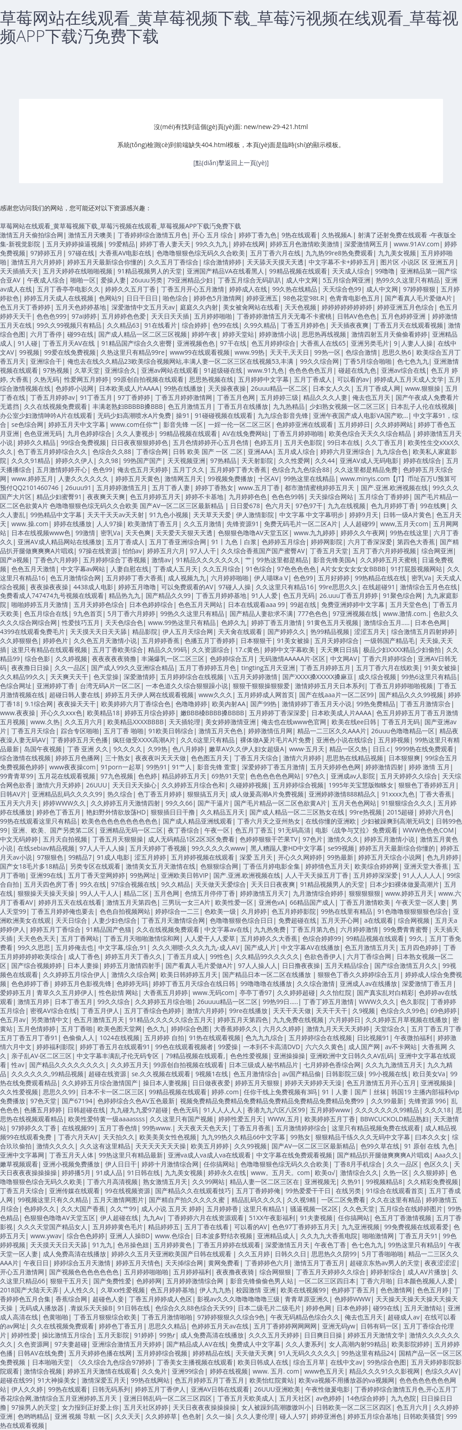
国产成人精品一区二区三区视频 (142, 334)
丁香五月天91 (418, 1235)
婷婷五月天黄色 (138, 478)
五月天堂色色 (409, 604)
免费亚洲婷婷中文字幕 (352, 604)
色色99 (102, 469)
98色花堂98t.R (303, 298)
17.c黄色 (247, 649)
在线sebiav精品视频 (46, 848)
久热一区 (395, 1172)
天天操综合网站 (331, 496)
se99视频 (341, 848)
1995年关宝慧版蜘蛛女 (360, 785)
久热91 (351, 1181)
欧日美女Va (429, 1073)
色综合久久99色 (402, 1010)
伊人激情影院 (255, 514)
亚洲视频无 (320, 1181)
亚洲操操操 (289, 1055)
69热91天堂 (228, 776)
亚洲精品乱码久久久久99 (67, 794)
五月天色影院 (303, 442)
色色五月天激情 (33, 569)
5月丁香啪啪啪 (382, 1254)
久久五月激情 (203, 523)
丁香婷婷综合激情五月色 (152, 235)
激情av (161, 559)
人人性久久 (79, 1290)
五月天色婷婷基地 (80, 307)
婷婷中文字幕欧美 (289, 649)
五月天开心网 (340, 920)
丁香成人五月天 (175, 569)
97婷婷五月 (46, 253)
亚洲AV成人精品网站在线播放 (59, 541)
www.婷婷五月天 (409, 893)
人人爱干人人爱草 (210, 938)
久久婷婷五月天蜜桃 (388, 559)
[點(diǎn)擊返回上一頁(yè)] (230, 162)
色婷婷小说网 (74, 388)
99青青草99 (16, 776)
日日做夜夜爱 (211, 1082)
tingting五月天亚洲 (268, 667)
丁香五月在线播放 (242, 406)
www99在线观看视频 (200, 352)
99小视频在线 (388, 1073)
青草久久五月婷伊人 (65, 992)
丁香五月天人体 (71, 1155)
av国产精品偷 (301, 1073)
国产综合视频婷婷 (36, 965)
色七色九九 (413, 361)
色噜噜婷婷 (191, 703)
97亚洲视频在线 (355, 613)
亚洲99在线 (46, 875)
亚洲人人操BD (130, 1235)
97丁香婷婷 (134, 397)
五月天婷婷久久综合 (408, 776)
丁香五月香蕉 (252, 1128)
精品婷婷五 (164, 1226)
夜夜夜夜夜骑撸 (114, 658)
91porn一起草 (121, 767)
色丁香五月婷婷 (160, 794)
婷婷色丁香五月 (59, 812)
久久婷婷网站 (394, 424)
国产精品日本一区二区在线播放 (267, 974)
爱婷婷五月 (16, 992)
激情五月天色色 (221, 731)
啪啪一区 (83, 280)
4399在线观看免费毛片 (32, 631)
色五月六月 (412, 1407)
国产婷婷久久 (286, 631)
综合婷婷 (194, 325)
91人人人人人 (422, 875)
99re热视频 (365, 812)
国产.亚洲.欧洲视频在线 (394, 487)
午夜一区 (217, 830)
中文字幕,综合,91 (122, 947)
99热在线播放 (183, 388)
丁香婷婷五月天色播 (79, 740)
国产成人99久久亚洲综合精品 (132, 667)
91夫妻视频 (316, 1217)
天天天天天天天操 (160, 1146)
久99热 (157, 749)
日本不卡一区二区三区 (112, 1092)
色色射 (191, 1416)
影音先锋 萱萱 (217, 767)
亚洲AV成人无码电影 (369, 460)
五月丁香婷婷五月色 (207, 667)
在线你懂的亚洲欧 (330, 821)
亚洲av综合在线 (403, 370)
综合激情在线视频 (25, 758)
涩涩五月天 (370, 631)
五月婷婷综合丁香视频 (114, 559)
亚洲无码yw (339, 1326)
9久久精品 (175, 884)
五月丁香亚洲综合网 (177, 541)
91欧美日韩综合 (171, 731)
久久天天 (127, 1416)
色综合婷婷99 (321, 938)
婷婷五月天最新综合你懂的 (105, 262)
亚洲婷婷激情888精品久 (342, 794)
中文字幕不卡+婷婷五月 (342, 262)
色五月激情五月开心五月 (381, 1082)
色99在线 (226, 325)
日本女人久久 (332, 388)
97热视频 (56, 370)
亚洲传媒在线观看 (74, 1190)
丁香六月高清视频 (112, 1181)
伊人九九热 (215, 1290)
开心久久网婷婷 (300, 857)
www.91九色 (266, 370)
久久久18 (438, 1110)
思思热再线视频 (324, 334)
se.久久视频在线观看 (161, 1073)
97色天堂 (43, 1101)
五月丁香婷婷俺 (258, 1190)
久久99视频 (250, 1146)
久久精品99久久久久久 (267, 956)
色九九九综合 (264, 1037)
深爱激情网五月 (366, 244)
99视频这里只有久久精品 (53, 1199)
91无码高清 (294, 830)
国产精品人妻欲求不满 (261, 613)
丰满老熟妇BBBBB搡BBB (127, 406)
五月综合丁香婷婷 (384, 496)
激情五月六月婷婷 (36, 262)
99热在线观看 (67, 1389)
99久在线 (93, 884)
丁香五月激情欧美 (365, 902)
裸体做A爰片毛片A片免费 (275, 740)
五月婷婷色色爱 (124, 316)
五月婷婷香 (222, 1208)
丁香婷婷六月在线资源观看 (206, 1217)
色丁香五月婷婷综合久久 (52, 451)
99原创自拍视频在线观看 (148, 379)
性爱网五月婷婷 (86, 379)
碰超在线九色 (357, 370)
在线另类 (348, 1190)
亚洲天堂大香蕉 (426, 866)
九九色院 (403, 1398)
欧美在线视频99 (303, 1290)
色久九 (156, 1028)
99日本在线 (343, 442)
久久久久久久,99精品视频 (47, 1073)
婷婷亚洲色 (326, 1416)
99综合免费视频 (83, 442)
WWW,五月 (283, 1119)
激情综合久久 (359, 1172)
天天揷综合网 (184, 1263)
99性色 (220, 956)
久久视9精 (301, 1199)
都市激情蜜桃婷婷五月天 (320, 487)
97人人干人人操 (102, 848)
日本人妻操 (83, 965)
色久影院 (412, 1001)
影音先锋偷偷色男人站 (261, 1281)
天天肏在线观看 (240, 631)
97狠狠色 (50, 857)
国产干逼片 (213, 803)
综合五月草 (309, 1362)
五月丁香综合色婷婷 (152, 1010)
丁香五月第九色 (313, 929)
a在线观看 (378, 920)
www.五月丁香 (259, 487)
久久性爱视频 (19, 1092)
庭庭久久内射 (199, 307)
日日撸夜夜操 (301, 965)
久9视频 (363, 1010)
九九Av (153, 1217)
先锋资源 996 (427, 1101)
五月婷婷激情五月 (122, 487)
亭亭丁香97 (256, 992)
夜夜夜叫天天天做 (160, 758)
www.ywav (45, 1235)
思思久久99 (59, 1092)
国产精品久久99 (168, 595)
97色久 (315, 776)
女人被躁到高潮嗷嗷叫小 (276, 1407)
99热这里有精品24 (368, 1353)
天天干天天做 (292, 1010)
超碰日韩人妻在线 (74, 694)
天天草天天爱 (212, 514)
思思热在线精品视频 (354, 758)
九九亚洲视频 (360, 1226)
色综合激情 (361, 352)
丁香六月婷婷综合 (387, 658)
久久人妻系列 (304, 1344)
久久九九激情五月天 (393, 1064)
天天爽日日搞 (339, 649)
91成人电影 (113, 857)
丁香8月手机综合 (358, 1164)
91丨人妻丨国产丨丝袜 (354, 1092)
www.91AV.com (416, 244)
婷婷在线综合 (422, 460)
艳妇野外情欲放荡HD (116, 812)
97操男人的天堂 (33, 1407)
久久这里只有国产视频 (181, 1119)
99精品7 (80, 857)
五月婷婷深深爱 (375, 875)
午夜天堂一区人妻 (421, 902)
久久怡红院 (335, 992)
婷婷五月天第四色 (242, 1019)
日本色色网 (430, 622)
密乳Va (110, 532)
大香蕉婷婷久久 (236, 1028)
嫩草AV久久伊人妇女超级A (246, 749)
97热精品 (223, 460)
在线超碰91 (378, 587)
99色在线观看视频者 (184, 1046)
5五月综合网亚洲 (346, 280)
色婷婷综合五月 (232, 658)
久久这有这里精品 (105, 1146)
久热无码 (46, 379)
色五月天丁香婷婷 (25, 307)
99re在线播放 (248, 1010)
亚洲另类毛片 (370, 343)
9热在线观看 (299, 235)
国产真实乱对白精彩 (385, 992)
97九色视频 (117, 776)
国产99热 (263, 703)
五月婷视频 (394, 740)
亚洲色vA (272, 902)
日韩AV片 (13, 794)
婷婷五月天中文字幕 (76, 424)
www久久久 (215, 694)
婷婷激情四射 (384, 767)
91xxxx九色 (397, 794)
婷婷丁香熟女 (214, 487)
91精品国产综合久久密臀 (137, 343)
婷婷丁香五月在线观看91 (115, 1046)
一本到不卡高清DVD (271, 1046)
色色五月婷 (432, 1290)
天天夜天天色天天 (202, 1128)
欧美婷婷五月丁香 (330, 1119)
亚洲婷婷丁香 (55, 685)
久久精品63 (123, 325)
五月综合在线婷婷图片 (411, 1208)
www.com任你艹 (134, 424)
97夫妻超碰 (71, 1344)
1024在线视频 (119, 1037)
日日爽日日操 (323, 1335)
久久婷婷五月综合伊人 (74, 974)
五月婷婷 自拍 (164, 1037)
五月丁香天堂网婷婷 (96, 875)
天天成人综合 (351, 271)
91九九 (102, 1244)
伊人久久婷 (27, 1389)
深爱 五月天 (256, 857)
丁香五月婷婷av (52, 397)
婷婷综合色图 (190, 1028)
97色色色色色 (296, 569)
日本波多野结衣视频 (223, 1235)
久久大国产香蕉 (83, 1208)
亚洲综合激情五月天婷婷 (127, 1344)
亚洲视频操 (437, 1082)
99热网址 (143, 875)
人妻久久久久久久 (84, 478)
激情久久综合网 (133, 974)
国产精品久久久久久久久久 (67, 1064)
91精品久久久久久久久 (208, 559)
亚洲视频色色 (196, 343)
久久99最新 (387, 1101)
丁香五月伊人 (100, 1010)
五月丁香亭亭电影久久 (68, 289)
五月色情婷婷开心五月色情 (211, 442)
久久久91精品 (30, 460)
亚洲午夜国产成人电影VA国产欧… (360, 415)
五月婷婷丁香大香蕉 (238, 469)
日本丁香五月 (73, 1001)
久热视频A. (337, 235)
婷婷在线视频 (229, 1371)
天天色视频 (300, 307)
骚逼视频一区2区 (314, 1208)
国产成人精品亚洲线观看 (197, 821)
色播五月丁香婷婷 (210, 640)
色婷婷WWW (352, 1299)
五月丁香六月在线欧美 (387, 667)
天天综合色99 (342, 289)
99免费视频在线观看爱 (416, 1226)
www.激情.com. (405, 613)
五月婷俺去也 (74, 947)
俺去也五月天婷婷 (142, 469)
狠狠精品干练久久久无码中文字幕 (362, 1137)
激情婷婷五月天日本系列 (330, 685)
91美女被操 (293, 640)
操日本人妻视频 (165, 1082)
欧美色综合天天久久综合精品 (371, 433)
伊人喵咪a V (271, 578)
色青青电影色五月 (354, 298)
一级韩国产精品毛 (389, 640)
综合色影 (37, 658)
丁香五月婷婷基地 (221, 595)
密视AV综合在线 (53, 1010)
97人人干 (203, 550)
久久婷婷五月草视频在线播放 (406, 1019)
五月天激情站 (423, 1308)
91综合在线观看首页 (395, 1190)
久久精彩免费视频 (432, 1181)
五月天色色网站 (354, 803)
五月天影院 (113, 1335)
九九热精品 (289, 406)
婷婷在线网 (249, 244)
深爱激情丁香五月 (427, 983)
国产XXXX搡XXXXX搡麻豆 (317, 676)
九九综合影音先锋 (283, 415)
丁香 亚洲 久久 (87, 749)
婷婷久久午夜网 (363, 532)
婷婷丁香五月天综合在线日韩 (194, 983)
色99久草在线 (379, 1146)
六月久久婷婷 (282, 1028)
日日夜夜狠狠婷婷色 (139, 442)
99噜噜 (385, 271)
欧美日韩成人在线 (263, 1362)
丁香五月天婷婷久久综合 (330, 1272)
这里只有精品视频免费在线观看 (376, 1128)
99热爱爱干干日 (308, 1190)
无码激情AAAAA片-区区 (292, 658)
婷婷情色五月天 (327, 866)
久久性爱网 (294, 460)
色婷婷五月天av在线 (220, 1326)
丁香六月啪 (376, 1281)
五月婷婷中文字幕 (263, 379)
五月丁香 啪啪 (123, 731)
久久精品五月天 (222, 812)
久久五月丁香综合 (173, 262)
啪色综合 (175, 298)
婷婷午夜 (204, 334)
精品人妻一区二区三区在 (264, 1181)
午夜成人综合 (46, 280)
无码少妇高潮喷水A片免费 (134, 415)
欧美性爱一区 (234, 902)
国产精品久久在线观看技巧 (193, 1190)
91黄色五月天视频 (332, 622)
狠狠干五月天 (69, 1281)
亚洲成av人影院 (353, 776)
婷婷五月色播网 (77, 758)
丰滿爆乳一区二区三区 (172, 658)
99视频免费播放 (230, 478)
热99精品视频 (329, 631)
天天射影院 (257, 460)
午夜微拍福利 (413, 1037)
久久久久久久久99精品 (387, 1110)
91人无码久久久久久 (307, 1353)
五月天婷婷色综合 (99, 604)
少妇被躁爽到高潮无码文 (396, 821)
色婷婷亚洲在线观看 (304, 424)
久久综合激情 (316, 983)
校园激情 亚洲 (256, 1290)
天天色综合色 (124, 622)
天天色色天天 (36, 938)
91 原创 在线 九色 (429, 1146)
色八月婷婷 (188, 749)
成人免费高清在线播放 (74, 1254)
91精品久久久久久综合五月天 (171, 1019)
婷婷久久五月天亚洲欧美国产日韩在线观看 (172, 1254)
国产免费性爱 (112, 1281)
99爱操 (228, 1046)
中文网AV (343, 658)
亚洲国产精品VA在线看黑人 (225, 271)
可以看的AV (250, 1226)
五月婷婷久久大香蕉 (268, 938)
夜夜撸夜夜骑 (235, 1272)
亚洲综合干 (46, 361)
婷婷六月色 (435, 812)
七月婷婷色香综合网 (332, 1064)
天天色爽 (138, 532)
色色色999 (51, 316)
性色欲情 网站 (119, 992)
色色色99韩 (288, 496)
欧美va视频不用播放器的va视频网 (346, 1380)
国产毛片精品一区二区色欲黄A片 (280, 803)
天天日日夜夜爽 (273, 884)
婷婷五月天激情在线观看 (102, 1371)
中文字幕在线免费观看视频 (294, 1155)
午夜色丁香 (330, 1244)
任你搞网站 (219, 1164)
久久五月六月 (83, 721)
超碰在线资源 (107, 1073)
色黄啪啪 (55, 1317)
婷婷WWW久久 (64, 803)
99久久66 (179, 803)
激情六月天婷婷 (59, 785)
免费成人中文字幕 (255, 1344)
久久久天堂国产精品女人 (52, 1226)
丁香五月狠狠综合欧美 (105, 1317)
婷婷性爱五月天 (240, 1119)
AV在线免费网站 (245, 433)
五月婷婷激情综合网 (195, 1281)
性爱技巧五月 (81, 622)
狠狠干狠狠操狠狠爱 (261, 685)
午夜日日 (36, 1263)
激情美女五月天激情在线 (160, 866)
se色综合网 (27, 424)
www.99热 (249, 352)
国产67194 (77, 1101)
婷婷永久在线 (227, 1172)
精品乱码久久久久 (256, 1199)
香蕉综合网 (71, 1299)
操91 (182, 415)
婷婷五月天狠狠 (257, 1082)
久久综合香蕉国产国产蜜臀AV (263, 550)
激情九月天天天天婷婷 (338, 1028)
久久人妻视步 (135, 433)
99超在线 (303, 604)
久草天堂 (87, 370)
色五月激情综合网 (75, 578)
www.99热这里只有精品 (182, 622)
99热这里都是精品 (282, 559)
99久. (417, 938)
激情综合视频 (43, 1371)
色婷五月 (266, 442)
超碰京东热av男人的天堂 (385, 1263)
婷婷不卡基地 (204, 496)
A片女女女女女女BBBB (353, 569)
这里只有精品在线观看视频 (49, 649)
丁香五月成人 (186, 956)
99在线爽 (433, 505)
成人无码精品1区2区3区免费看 (191, 839)
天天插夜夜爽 (350, 325)
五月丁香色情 (118, 1128)
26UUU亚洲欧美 (277, 1389)
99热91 (156, 767)
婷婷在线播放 (73, 523)
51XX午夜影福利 (272, 1217)
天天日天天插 (170, 316)
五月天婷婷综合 (336, 640)
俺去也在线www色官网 (294, 721)
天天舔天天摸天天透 (275, 262)
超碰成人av (404, 1317)
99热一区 (327, 352)
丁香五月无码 (401, 721)
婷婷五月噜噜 (137, 587)
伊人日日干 (121, 1164)
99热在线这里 (409, 532)
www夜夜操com (72, 767)
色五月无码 (298, 595)
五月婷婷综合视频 (298, 785)
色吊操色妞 (133, 1244)
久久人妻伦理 (255, 1416)
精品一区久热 (348, 749)
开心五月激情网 (22, 1272)
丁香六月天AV (77, 1137)
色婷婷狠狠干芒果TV (268, 839)
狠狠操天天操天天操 (46, 893)
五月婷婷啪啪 (213, 316)
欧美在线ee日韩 (354, 721)
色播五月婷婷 (43, 1110)
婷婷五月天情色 (138, 1263)
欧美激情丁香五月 (153, 523)
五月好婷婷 (334, 578)
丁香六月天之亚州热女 (268, 821)
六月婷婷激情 (359, 929)
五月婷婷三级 (279, 397)
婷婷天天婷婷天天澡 (313, 1082)
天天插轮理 (184, 721)
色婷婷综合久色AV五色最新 (136, 1101)
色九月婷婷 (442, 857)
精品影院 (144, 631)
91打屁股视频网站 (416, 569)
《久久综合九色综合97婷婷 (113, 1362)
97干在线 (233, 343)
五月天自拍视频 (65, 839)
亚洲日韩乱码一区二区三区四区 (168, 1398)
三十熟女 (117, 758)
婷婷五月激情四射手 (132, 965)
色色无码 (185, 1110)
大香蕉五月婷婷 (165, 992)
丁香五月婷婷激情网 (183, 397)
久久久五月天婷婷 (274, 1335)
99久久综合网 (319, 361)
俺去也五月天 (371, 397)
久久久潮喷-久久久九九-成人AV (196, 947)
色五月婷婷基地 (172, 1290)
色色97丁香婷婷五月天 (304, 1226)
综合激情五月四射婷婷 (422, 631)
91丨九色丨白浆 (234, 541)
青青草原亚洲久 (307, 1299)
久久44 (325, 460)
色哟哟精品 (33, 1416)
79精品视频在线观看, (195, 1055)
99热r (167, 1335)
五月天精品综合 (347, 965)
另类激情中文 (50, 1019)
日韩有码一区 (379, 1326)
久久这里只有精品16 (285, 587)
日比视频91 (373, 1037)
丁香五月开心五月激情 (192, 289)
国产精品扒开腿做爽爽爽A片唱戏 (383, 1155)
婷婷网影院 (326, 541)
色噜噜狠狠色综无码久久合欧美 (201, 253)
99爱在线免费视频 (70, 352)
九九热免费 (270, 929)
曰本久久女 (431, 1137)
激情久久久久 (55, 1146)
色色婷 (147, 776)
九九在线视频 (346, 505)
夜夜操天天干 (77, 703)
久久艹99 (123, 1208)
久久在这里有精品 (395, 1199)
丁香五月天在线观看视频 (408, 325)
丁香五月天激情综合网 (173, 920)
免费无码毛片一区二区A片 (300, 523)
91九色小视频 (168, 514)
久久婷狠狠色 (19, 640)
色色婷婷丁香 (30, 983)
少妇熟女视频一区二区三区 (347, 406)
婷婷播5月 (76, 1172)
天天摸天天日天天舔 (98, 631)
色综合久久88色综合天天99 (194, 1308)
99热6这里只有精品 (429, 676)
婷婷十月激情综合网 (170, 1164)
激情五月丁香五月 (319, 1263)
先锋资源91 (242, 523)
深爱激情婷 (139, 676)
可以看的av (353, 379)
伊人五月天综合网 (187, 631)
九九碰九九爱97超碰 (139, 1110)
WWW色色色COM (428, 830)
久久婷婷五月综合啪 (163, 1001)
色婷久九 (233, 622)
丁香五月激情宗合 (425, 703)
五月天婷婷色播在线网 (100, 1353)
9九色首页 (88, 613)
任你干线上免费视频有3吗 (280, 1092)
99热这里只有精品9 (415, 1244)
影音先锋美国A (334, 559)
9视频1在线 (211, 1073)
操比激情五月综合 (67, 1335)
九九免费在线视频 (298, 1019)
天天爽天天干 (69, 676)
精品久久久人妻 (325, 397)
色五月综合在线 (46, 613)
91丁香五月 (96, 397)
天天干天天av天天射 (115, 514)
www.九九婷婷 (314, 532)
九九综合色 (392, 451)
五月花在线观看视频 (66, 776)
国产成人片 (260, 947)
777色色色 (313, 613)
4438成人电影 (93, 587)
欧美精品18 (103, 712)
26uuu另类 (146, 280)
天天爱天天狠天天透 (184, 532)
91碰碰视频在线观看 (224, 415)
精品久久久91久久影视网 (384, 1371)
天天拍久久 (118, 1137)
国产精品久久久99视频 (411, 694)
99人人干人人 (99, 893)
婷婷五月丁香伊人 (160, 1389)
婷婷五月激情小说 (389, 839)
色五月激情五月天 (370, 947)
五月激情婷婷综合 (301, 1128)
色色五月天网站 (200, 604)
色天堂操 (106, 676)
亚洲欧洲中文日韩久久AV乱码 (351, 1055)
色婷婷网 (149, 1281)
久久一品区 (70, 667)
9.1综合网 (39, 703)
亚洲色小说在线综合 (344, 740)
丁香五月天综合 (33, 731)
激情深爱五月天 (104, 1380)
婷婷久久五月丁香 (130, 289)
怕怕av (132, 550)
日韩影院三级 (345, 1073)
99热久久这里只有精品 (192, 613)
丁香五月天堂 (329, 550)
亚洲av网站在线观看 (170, 370)
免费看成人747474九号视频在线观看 (52, 595)
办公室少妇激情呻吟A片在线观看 (46, 415)
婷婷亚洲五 (262, 298)
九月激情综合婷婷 (318, 893)
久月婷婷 (254, 911)
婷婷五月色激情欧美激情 (304, 244)
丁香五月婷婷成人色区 (160, 1299)
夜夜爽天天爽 (106, 496)
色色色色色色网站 (275, 776)
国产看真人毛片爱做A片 (418, 298)
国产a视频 (14, 559)
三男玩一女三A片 (186, 902)
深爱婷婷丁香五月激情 (273, 767)
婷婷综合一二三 (177, 911)
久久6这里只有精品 (207, 740)
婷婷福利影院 (55, 1046)
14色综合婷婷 (365, 1398)
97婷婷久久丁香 (33, 1128)
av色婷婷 (329, 1398)
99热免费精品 (375, 703)
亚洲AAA (260, 451)
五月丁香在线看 (207, 1226)
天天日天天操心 (134, 785)
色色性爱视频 (249, 1055)
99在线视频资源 (127, 1190)
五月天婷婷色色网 (335, 767)
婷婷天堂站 (238, 334)
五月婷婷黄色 (173, 1244)
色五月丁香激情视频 (402, 1217)
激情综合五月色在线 (428, 587)
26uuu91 (78, 487)
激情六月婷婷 (302, 758)
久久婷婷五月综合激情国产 (100, 1082)
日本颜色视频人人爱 (425, 1281)
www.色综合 (172, 1235)
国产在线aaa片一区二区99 (336, 694)
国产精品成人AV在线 (195, 1344)
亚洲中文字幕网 (22, 1155)
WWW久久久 (377, 1001)
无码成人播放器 (41, 1308)
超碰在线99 (16, 1380)
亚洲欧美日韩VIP (184, 875)
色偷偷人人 (78, 1037)
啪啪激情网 (378, 1235)
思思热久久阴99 (333, 1254)
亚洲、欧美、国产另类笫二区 (53, 830)
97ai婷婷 (84, 316)
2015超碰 (400, 812)
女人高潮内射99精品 (358, 1344)
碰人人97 (293, 1416)
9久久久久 (127, 749)
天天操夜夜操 (227, 388)
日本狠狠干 (256, 640)
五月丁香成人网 (378, 388)
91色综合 (259, 569)
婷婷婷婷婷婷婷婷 (347, 307)
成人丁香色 (84, 956)
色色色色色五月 (311, 370)
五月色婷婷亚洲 (404, 316)
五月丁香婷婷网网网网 (285, 1326)
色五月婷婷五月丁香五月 (209, 1380)
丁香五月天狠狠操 (117, 839)
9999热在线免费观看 (424, 749)
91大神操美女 (56, 1380)
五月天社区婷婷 (146, 1407)
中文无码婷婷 (19, 839)
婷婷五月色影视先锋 (83, 983)
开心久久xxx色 (61, 712)
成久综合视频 (377, 676)
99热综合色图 (386, 1362)
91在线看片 (160, 325)
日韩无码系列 (111, 1389)
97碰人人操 (234, 587)
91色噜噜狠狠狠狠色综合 (413, 911)
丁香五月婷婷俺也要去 (62, 911)
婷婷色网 (318, 1308)
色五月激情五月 (190, 406)
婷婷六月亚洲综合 (345, 451)
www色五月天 (325, 1371)
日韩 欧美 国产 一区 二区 (208, 451)
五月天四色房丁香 (49, 884)
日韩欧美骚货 (422, 1416)
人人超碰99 (359, 523)
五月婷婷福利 (192, 1272)
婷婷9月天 (363, 514)
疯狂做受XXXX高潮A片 (144, 740)
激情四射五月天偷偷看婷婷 (389, 334)
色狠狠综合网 (219, 866)
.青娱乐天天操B (90, 1308)
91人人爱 (264, 595)
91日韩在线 (143, 1172)
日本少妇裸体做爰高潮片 (404, 884)
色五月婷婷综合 (273, 343)
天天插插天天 (19, 271)
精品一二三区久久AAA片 (331, 731)
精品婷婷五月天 (184, 776)
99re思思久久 (338, 587)
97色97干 (309, 505)
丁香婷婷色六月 (267, 1263)
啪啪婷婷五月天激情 (39, 604)
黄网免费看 (224, 1263)
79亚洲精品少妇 (190, 280)
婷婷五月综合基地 (372, 1416)
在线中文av (346, 1362)
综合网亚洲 (437, 550)
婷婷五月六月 (166, 550)
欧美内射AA (228, 703)
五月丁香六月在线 (275, 253)
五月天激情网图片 (118, 1199)
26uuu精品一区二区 (279, 388)
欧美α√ (325, 1172)
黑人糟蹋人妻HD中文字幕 (286, 848)
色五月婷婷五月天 (155, 496)
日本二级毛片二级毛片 (269, 1308)
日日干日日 (142, 298)
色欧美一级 (220, 911)
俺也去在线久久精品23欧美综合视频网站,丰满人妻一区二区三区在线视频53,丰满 (181, 361)
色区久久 (436, 1164)
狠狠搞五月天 (206, 794)
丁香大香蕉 (435, 794)
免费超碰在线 (297, 920)
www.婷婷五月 (32, 478)
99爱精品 (122, 244)
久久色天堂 (358, 1208)
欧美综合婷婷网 (377, 866)
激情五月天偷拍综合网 (31, 235)
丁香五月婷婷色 (303, 325)
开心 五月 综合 (212, 235)
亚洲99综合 (188, 1371)
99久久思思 (34, 947)
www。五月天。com (280, 1172)
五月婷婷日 (354, 424)
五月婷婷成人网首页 (265, 694)
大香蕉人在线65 (323, 343)
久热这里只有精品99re (133, 352)
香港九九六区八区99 (276, 1110)
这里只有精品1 (264, 1208)
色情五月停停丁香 (210, 893)
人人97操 (110, 523)
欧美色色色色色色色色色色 (119, 821)
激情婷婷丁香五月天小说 (316, 703)
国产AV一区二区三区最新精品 (313, 1146)
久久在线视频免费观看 (55, 406)
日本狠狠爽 (404, 758)
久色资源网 (33, 1344)
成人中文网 (302, 280)
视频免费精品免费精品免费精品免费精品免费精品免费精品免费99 (273, 1101)
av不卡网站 (401, 1046)
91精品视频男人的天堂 (150, 271)
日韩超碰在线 (86, 1110)
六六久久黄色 (324, 1046)
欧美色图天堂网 (119, 1028)
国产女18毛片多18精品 (32, 866)
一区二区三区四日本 (327, 1281)
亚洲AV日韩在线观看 (220, 1389)
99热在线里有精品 (346, 911)
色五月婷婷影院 (294, 911)
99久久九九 (211, 244)
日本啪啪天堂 (51, 1362)
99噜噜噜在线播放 (266, 983)
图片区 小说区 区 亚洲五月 (417, 262)
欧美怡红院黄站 (271, 1380)
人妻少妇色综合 (114, 920)
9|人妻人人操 (413, 343)
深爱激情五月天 (287, 1244)
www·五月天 (306, 749)
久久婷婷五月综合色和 (193, 785)
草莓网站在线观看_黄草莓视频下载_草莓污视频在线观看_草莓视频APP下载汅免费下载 (229, 27)
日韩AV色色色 (356, 316)
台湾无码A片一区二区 (110, 685)
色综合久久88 (111, 451)
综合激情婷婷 (222, 262)
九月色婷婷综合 (89, 433)
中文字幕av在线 (226, 929)
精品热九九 (124, 595)
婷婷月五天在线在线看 (70, 902)
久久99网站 (208, 1181)
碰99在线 (80, 334)
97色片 (313, 839)
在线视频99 (78, 1128)
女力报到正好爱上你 (90, 1407)
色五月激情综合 (255, 1073)
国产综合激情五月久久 (406, 965)
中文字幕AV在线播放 (310, 947)
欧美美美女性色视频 (167, 1137)
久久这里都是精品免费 (365, 469)
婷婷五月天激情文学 (375, 1335)
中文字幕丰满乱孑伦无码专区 (119, 1055)
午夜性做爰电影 (327, 1389)
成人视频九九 (187, 578)
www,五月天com (404, 523)
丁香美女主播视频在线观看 (195, 1362)
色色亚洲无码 (43, 433)
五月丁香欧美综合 (117, 649)
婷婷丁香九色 (258, 235)
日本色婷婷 (352, 1308)
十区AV (268, 478)
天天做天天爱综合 (220, 884)
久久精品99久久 (22, 676)
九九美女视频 (397, 253)
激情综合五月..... (387, 622)
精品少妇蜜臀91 (59, 496)
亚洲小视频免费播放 (71, 1164)
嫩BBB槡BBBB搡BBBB (212, 712)
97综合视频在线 (133, 884)
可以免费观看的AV (187, 587)
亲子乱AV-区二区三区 (41, 1055)
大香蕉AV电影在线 (125, 253)
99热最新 (340, 857)
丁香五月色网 (236, 397)
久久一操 (218, 1416)
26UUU (96, 785)
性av (17, 1064)
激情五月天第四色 (131, 902)
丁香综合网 (152, 451)
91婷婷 (144, 1335)
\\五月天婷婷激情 (253, 676)
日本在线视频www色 (40, 532)
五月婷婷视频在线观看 (202, 857)
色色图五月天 (210, 758)
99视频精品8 (384, 1181)
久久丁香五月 (384, 442)
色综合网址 (16, 685)
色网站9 (110, 298)
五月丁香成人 (313, 379)
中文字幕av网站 (83, 569)
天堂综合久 (390, 1028)
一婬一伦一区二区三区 (239, 424)
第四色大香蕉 (416, 541)
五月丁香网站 (80, 938)
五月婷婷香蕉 (161, 640)
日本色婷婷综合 (151, 604)
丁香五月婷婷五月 (325, 667)
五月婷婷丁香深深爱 (277, 712)
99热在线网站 (150, 1380)
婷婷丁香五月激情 (276, 622)
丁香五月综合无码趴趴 (249, 280)
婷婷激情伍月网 (270, 731)
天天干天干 (331, 1010)
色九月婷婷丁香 (393, 505)
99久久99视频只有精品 (69, 325)
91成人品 (109, 1172)
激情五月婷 (33, 1001)
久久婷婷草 (161, 1416)
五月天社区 (295, 1398)
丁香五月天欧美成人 (245, 1398)
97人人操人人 (257, 965)
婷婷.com (225, 1092)
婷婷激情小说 (278, 334)
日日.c (381, 749)
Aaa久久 (446, 1155)
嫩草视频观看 (19, 1164)
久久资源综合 (211, 649)
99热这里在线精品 (309, 478)
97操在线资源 (98, 550)
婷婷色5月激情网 (217, 298)
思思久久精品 (167, 1326)
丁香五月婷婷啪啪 (298, 433)
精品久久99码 (167, 649)
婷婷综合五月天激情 (82, 1263)
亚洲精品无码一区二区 (131, 830)
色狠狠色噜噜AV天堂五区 (253, 532)
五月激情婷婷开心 (62, 469)
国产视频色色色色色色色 (84, 1272)
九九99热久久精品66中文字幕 (243, 1137)
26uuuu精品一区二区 (227, 1001)
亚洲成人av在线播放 (368, 983)
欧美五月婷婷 (210, 1146)
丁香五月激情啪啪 (167, 1317)
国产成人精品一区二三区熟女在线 (296, 812)
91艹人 (182, 767)
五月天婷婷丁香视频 (157, 848)
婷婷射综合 (386, 1272)
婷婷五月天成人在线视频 (58, 298)
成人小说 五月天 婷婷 (171, 1208)
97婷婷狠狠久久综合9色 (231, 1317)
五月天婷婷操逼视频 (74, 244)
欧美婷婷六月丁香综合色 (136, 703)
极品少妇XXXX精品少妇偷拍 (402, 649)
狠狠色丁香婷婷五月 (426, 785)
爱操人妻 (113, 280)
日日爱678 (245, 505)
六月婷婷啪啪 (230, 578)
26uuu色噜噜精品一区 (402, 731)
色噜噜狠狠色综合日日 (241, 920)
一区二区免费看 (343, 1199)
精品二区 (136, 893)
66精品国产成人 (312, 902)
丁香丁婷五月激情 (328, 1001)
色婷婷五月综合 (284, 541)
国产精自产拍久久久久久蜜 (187, 1199)
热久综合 (120, 794)
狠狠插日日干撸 (173, 812)
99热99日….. (280, 1001)
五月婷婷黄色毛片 (117, 1226)
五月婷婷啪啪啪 (146, 1272)
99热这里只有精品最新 (131, 1155)
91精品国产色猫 (108, 929)
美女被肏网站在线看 (251, 307)
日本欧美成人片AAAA (129, 388)
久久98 (108, 460)
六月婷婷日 (344, 1019)
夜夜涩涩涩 (440, 1263)
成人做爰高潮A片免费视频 (267, 794)
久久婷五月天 (129, 1064)
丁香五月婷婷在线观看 (228, 1244)
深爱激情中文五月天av (143, 307)
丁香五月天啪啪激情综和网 (142, 938)
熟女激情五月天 (165, 1181)
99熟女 (300, 1137)
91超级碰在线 (222, 370)
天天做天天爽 (254, 1353)
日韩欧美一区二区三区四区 (354, 1407)
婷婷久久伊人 (74, 460)
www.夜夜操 (17, 712)
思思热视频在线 (211, 379)
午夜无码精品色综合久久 (305, 1317)
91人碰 (27, 343)
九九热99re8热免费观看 (339, 253)
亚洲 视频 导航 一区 (82, 1416)
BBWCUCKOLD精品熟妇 (394, 1119)
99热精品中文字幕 (56, 514)
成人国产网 (364, 1046)
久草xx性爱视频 (123, 1290)
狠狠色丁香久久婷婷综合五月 (359, 974)
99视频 (29, 352)
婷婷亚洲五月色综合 (405, 307)
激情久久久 (343, 839)
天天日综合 (71, 920)
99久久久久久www (218, 848)
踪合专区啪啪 (80, 731)
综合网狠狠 (275, 1272)
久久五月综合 (221, 569)
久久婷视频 (71, 658)
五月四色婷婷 (419, 947)
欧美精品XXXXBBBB (135, 721)
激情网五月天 (184, 478)
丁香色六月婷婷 (56, 559)
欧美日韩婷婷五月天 (189, 974)
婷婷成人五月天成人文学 (409, 379)
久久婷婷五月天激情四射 (125, 803)
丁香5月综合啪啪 (368, 361)
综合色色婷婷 (86, 1235)
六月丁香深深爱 (370, 541)
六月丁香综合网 (369, 956)
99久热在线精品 (294, 289)
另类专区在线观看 (95, 866)
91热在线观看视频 (214, 1037)
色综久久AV (441, 1371)
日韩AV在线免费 (40, 1353)
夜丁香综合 (183, 830)
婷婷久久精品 (36, 442)
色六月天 (278, 505)
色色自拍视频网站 (125, 911)
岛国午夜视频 (43, 749)
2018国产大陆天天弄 (29, 1290)
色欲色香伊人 (323, 956)
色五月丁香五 (254, 830)
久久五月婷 (254, 1254)
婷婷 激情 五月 (429, 767)
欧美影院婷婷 (411, 1344)
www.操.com (29, 523)
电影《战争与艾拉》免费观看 (356, 830)
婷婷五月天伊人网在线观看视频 (149, 694)
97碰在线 (81, 253)
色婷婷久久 (39, 1208)
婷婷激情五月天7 (264, 893)
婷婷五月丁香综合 (55, 929)
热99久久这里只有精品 (408, 280)
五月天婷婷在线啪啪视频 (77, 271)
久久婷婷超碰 (296, 992)
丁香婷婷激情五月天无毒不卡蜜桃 (284, 316)
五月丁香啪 (76, 1028)
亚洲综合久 (120, 370)
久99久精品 (260, 325)
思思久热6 (396, 352)
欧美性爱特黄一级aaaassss (106, 1119)
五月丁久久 (188, 469)
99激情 (85, 532)
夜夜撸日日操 (30, 667)
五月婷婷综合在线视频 (191, 676)
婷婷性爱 (24, 1335)
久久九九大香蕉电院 (328, 1235)
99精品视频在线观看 (298, 271)
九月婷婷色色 (248, 496)
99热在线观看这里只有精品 (38, 821)
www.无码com (213, 992)
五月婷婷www (330, 1110)
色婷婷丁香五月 (353, 1290)
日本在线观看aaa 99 (256, 604)
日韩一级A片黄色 (407, 514)
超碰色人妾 (108, 1299)
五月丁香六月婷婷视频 (384, 550)
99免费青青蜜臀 (405, 929)
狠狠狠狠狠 (364, 893)
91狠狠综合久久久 (407, 803)
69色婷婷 (443, 1010)
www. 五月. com (276, 1371)
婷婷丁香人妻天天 (165, 244)
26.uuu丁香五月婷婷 (348, 595)
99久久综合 (113, 1001)
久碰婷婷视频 (249, 785)
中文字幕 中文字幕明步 (311, 514)
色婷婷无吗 (132, 983)
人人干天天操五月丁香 (316, 875)
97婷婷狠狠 (419, 289)
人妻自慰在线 (129, 569)
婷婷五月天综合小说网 (389, 857)
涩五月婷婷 (150, 857)
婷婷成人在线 (248, 289)
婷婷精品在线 (212, 1353)
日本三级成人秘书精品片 (263, 1064)
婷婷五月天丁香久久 (133, 956)
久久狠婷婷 (429, 1172)
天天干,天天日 (290, 352)
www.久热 (44, 721)
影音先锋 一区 (183, 424)
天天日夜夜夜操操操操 (204, 1407)
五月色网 (166, 893)
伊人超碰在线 (119, 1217)
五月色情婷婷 (36, 1028)
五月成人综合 (296, 451)
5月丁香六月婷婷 (131, 613)
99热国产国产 (142, 460)
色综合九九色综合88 (300, 469)
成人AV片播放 (427, 1272)
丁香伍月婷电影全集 (271, 866)
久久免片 (154, 1371)
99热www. (157, 1128)
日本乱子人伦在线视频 (422, 406)
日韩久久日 (290, 1254)
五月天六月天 (19, 803)
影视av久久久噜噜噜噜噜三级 (238, 1299)
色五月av (13, 1019)
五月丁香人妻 (171, 487)
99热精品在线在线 (380, 578)
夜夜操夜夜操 (49, 587)
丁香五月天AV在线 (70, 343)
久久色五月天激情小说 (105, 640)
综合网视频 (414, 920)
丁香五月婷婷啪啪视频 (401, 685)
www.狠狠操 (422, 388)
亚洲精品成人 (276, 1235)
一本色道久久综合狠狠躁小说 (187, 685)
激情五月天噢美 (90, 235)
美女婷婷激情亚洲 (230, 721)
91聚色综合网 (402, 595)
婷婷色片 (55, 640)
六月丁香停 (46, 334)
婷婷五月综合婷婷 (150, 712)
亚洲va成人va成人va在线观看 (209, 1155)
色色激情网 (396, 1290)
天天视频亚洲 (186, 460)
